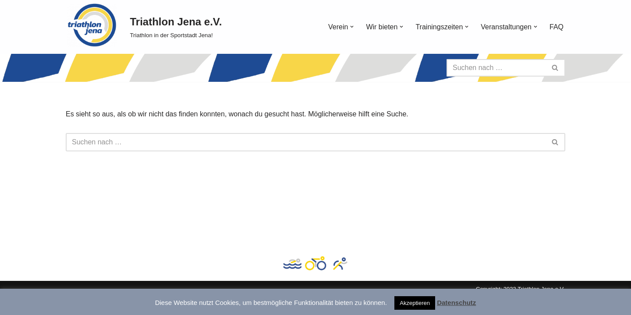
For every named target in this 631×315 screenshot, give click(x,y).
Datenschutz (456, 302)
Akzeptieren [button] (415, 303)
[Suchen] (496, 68)
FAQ (556, 27)
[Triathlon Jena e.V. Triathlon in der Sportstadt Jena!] (176, 27)
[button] (352, 26)
